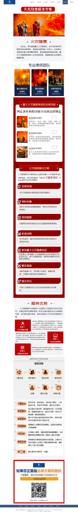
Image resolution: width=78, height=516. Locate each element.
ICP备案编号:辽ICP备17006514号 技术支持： (35, 511)
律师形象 (39, 2)
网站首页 (32, 2)
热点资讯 (59, 2)
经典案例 (52, 2)
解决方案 (65, 2)
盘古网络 (45, 511)
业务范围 (45, 2)
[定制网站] (49, 511)
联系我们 (72, 2)
